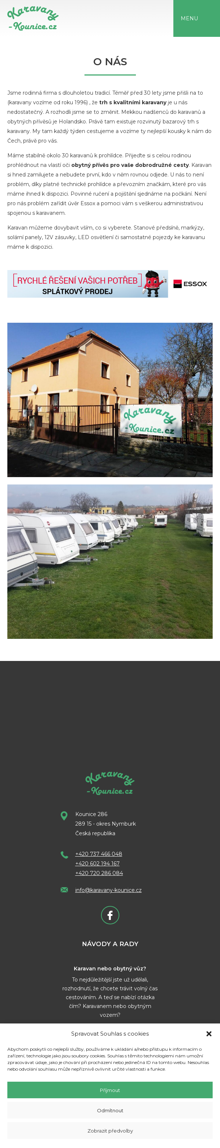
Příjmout (110, 1090)
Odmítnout (110, 1110)
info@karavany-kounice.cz (108, 890)
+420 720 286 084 (99, 873)
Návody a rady (110, 944)
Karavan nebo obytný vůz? (110, 968)
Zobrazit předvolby (110, 1131)
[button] (209, 1033)
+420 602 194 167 (97, 863)
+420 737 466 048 (98, 854)
